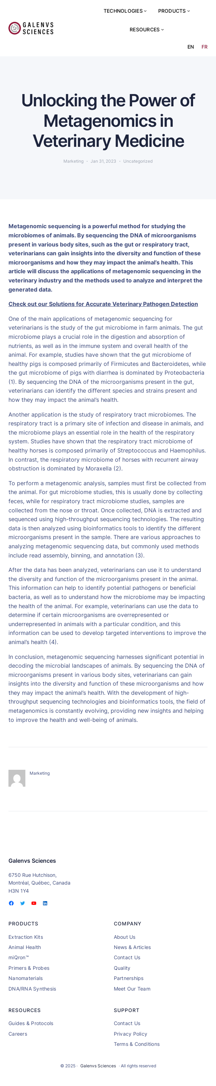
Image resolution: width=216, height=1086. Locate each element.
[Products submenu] (188, 10)
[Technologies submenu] (145, 10)
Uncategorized (138, 161)
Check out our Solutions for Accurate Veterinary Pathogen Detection (103, 303)
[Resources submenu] (162, 29)
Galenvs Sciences (32, 860)
